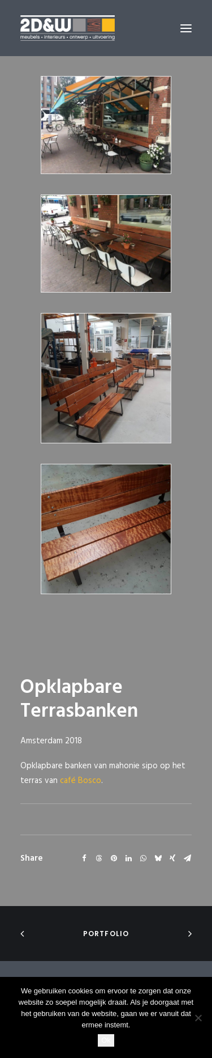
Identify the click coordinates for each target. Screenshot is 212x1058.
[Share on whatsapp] (143, 858)
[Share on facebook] (84, 858)
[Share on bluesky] (158, 858)
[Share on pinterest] (113, 858)
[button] (186, 28)
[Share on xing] (172, 858)
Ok (106, 1040)
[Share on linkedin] (128, 858)
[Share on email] (187, 858)
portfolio (106, 933)
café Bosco (80, 781)
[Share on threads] (99, 858)
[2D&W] (67, 28)
